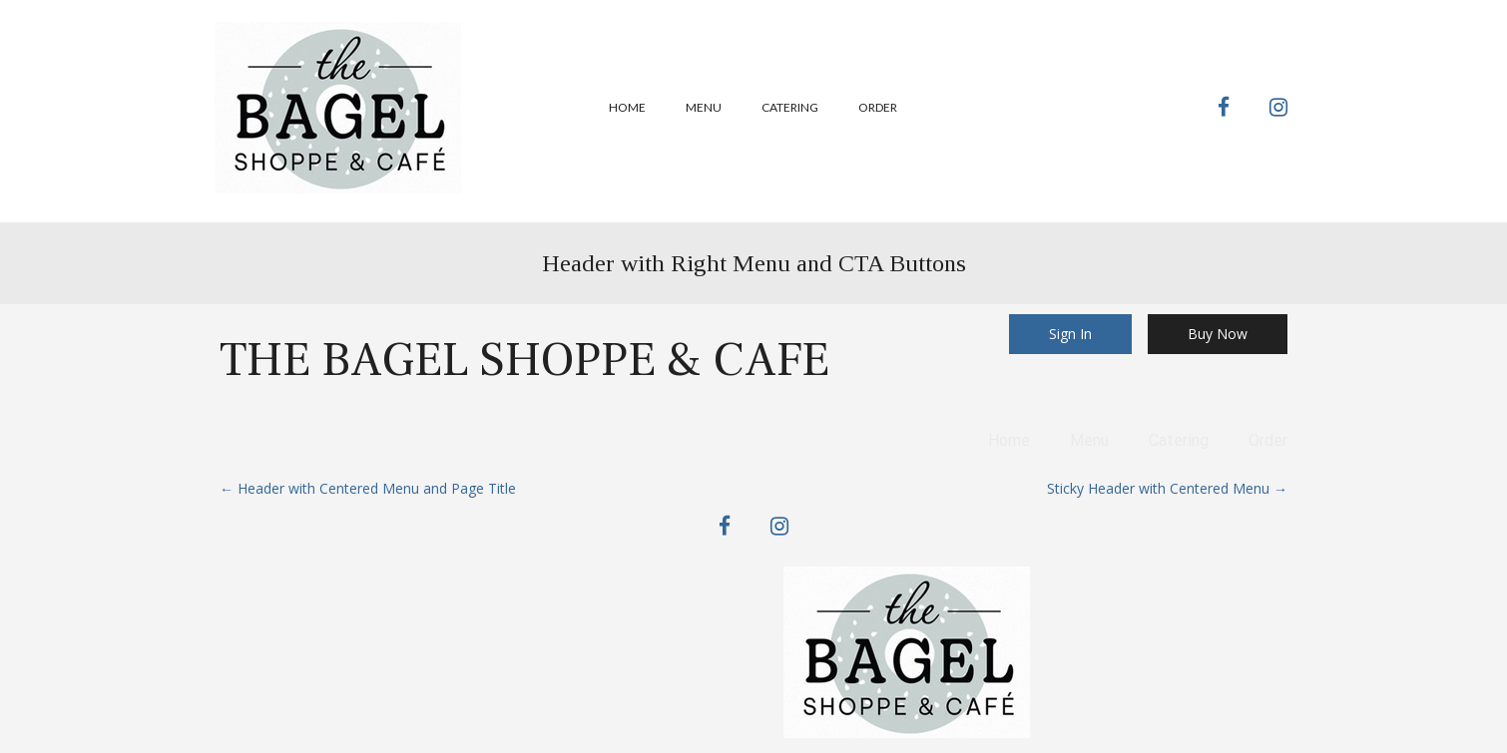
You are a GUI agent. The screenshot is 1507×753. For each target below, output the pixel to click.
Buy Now (1218, 333)
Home (627, 107)
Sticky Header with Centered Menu (1167, 488)
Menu (704, 107)
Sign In (1070, 333)
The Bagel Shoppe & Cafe (524, 360)
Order (877, 107)
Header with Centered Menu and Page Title (368, 488)
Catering (789, 107)
